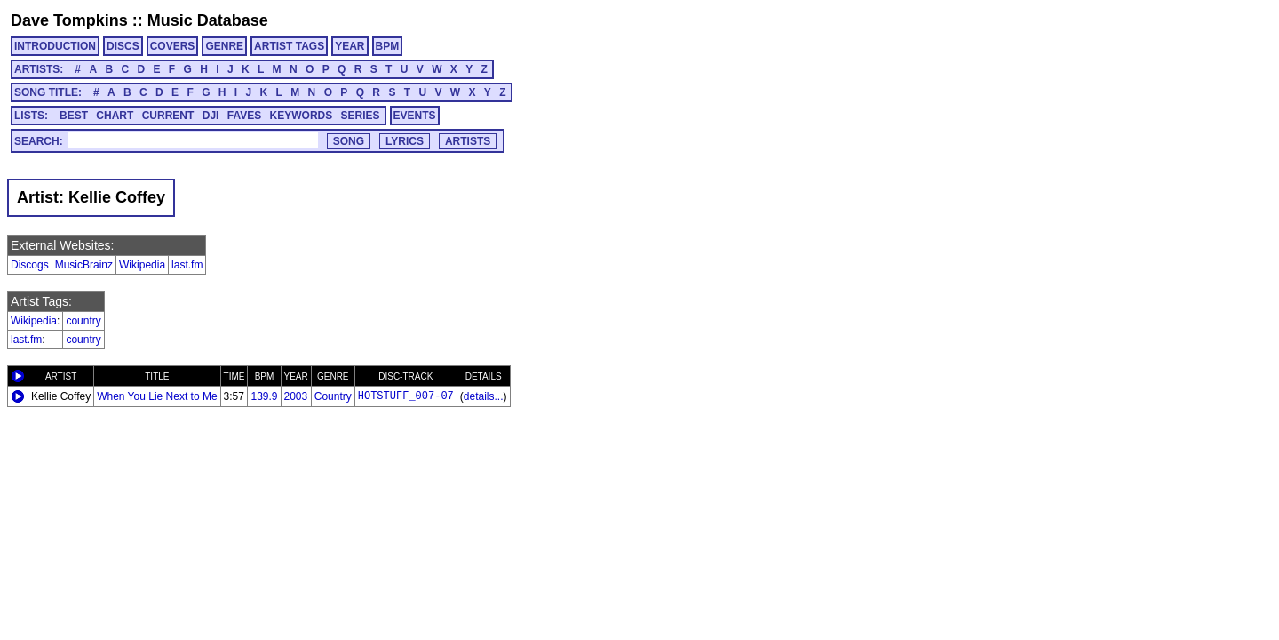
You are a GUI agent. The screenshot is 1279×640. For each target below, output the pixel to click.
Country (333, 396)
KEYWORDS (301, 115)
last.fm (187, 265)
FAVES (244, 115)
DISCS (123, 46)
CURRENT (168, 115)
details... (484, 396)
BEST (74, 115)
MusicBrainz (84, 265)
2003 (296, 396)
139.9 (263, 396)
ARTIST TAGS (289, 46)
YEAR (349, 46)
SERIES (360, 115)
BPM (388, 46)
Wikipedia (142, 265)
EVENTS (414, 115)
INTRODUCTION (55, 46)
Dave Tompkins (69, 20)
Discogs (30, 265)
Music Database (207, 20)
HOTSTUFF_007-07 (406, 396)
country (83, 321)
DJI (211, 115)
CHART (114, 115)
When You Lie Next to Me (157, 396)
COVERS (172, 46)
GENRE (224, 46)
